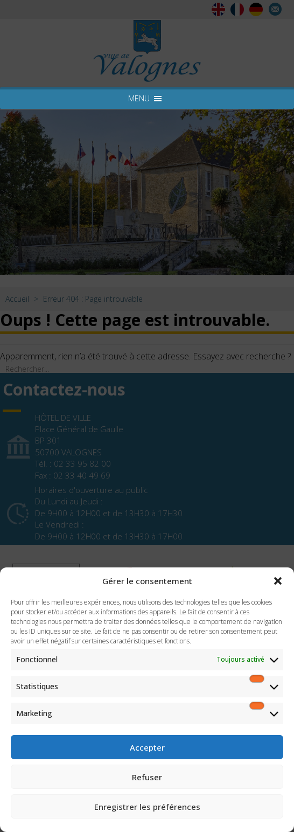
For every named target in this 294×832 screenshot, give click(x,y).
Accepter (147, 747)
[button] (277, 581)
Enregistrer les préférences (147, 806)
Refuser (147, 777)
